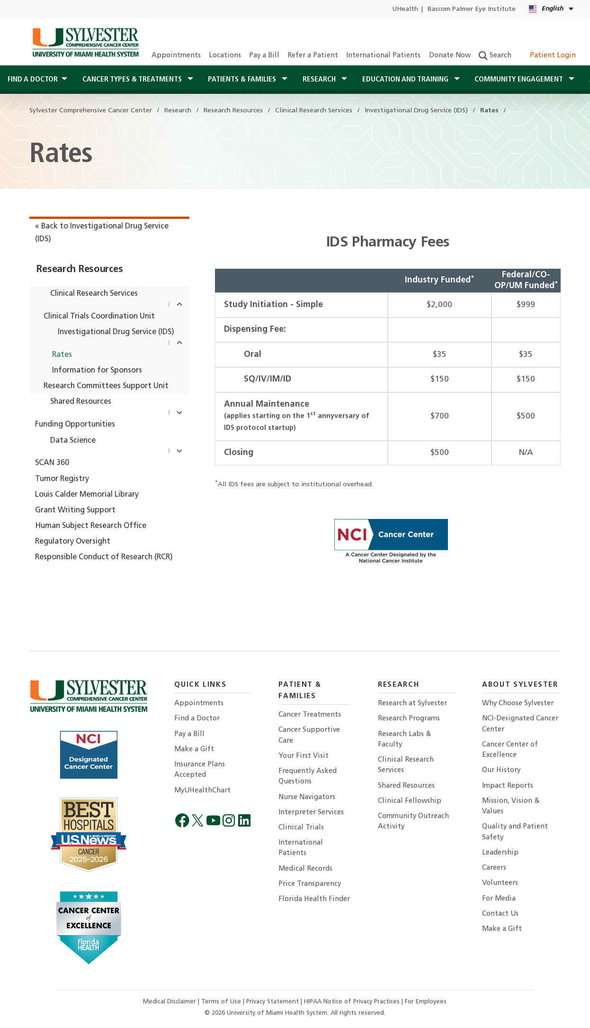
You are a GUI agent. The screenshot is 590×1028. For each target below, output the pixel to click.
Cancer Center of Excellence (510, 750)
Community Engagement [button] (519, 79)
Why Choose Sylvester (518, 703)
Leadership (500, 852)
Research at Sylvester (412, 703)
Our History (501, 770)
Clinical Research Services (94, 294)
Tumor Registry (62, 479)
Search (495, 55)
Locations (225, 55)
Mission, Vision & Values (510, 806)
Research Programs (409, 718)
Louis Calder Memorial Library (87, 495)
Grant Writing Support (75, 510)
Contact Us (500, 914)
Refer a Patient (312, 55)
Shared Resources (80, 402)
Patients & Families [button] (243, 79)
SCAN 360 (52, 463)
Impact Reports (507, 786)
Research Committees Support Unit (106, 386)
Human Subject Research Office (90, 526)
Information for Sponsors (97, 370)
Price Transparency (309, 884)
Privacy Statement (273, 1002)
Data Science (73, 441)
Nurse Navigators (306, 797)
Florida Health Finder (314, 899)
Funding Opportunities (75, 424)
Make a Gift (194, 749)
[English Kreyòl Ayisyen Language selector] (551, 9)
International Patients (383, 55)
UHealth (405, 9)
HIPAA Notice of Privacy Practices (353, 1002)
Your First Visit (303, 756)
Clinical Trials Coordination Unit (99, 316)
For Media (499, 898)
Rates (62, 355)
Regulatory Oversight (72, 542)
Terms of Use (222, 1002)
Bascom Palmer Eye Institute (472, 9)
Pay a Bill (264, 55)
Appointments (176, 55)
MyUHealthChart (202, 790)
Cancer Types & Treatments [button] (133, 79)
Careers (494, 868)
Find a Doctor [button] (33, 79)
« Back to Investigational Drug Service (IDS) (102, 233)
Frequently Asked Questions (307, 776)
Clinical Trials (301, 827)
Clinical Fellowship (409, 801)
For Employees (426, 1002)
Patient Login (547, 55)
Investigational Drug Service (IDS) (116, 332)
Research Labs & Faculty (404, 739)
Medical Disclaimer (170, 1002)
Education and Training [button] (406, 79)
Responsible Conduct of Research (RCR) (104, 557)
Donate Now (450, 55)
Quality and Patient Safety (515, 832)
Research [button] (320, 79)
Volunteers (500, 883)
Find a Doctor (197, 718)
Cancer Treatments (309, 715)
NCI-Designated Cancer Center (520, 724)
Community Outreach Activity (413, 821)
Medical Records (305, 869)
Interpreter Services (311, 812)
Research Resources (79, 269)
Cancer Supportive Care (309, 735)
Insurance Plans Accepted (199, 770)
